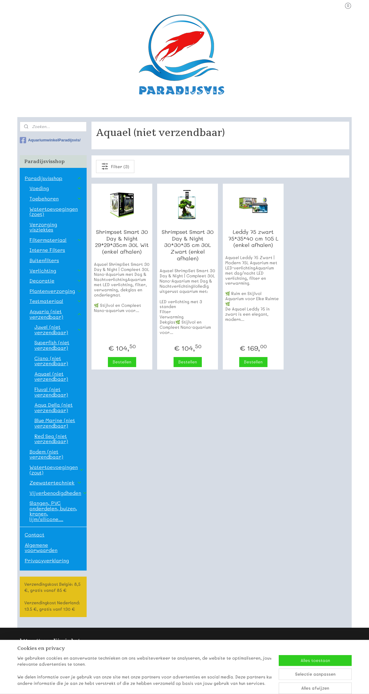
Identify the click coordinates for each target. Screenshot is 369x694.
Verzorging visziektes (43, 227)
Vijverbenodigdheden (57, 493)
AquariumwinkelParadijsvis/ (50, 140)
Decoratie (55, 280)
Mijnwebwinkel (255, 683)
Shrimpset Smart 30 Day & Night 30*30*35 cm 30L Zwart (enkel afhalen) (187, 245)
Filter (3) (115, 166)
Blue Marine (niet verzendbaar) (54, 423)
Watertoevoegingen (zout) (56, 470)
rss (176, 683)
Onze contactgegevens (44, 659)
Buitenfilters (44, 260)
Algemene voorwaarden (41, 547)
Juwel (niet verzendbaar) (57, 329)
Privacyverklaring (47, 560)
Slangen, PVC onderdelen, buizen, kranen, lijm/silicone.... (53, 511)
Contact (34, 534)
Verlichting (55, 270)
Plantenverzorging (55, 291)
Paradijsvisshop (53, 178)
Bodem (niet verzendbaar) (46, 454)
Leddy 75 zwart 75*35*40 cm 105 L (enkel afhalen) (253, 238)
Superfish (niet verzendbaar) (51, 345)
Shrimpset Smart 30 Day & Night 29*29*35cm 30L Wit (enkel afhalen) (122, 242)
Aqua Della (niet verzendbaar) (53, 407)
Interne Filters (47, 250)
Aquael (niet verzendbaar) (51, 376)
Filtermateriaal (55, 240)
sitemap (163, 683)
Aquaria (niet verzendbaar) (55, 314)
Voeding (55, 188)
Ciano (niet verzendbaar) (51, 361)
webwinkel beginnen (199, 683)
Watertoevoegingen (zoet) (53, 211)
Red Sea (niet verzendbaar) (51, 439)
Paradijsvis (32, 652)
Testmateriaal (55, 301)
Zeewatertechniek (55, 482)
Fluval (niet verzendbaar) (51, 392)
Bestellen (121, 361)
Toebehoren (55, 198)
